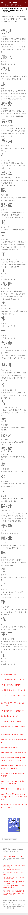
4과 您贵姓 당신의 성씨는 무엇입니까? (13, 690)
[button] (26, 9)
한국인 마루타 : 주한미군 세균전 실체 (13, 869)
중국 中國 (13, 2)
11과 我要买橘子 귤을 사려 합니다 (12, 734)
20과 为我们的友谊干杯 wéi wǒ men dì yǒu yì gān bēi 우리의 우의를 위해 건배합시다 (14, 796)
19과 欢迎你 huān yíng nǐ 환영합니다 (12, 789)
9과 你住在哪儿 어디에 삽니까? (11, 721)
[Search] (26, 3)
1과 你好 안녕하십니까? (8, 674)
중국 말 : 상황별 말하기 (10, 839)
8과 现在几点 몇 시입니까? (9, 716)
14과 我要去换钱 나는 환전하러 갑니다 (13, 752)
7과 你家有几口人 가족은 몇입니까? (12, 711)
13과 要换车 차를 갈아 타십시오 (11, 747)
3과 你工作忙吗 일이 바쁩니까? (11, 685)
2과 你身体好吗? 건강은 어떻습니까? (12, 680)
